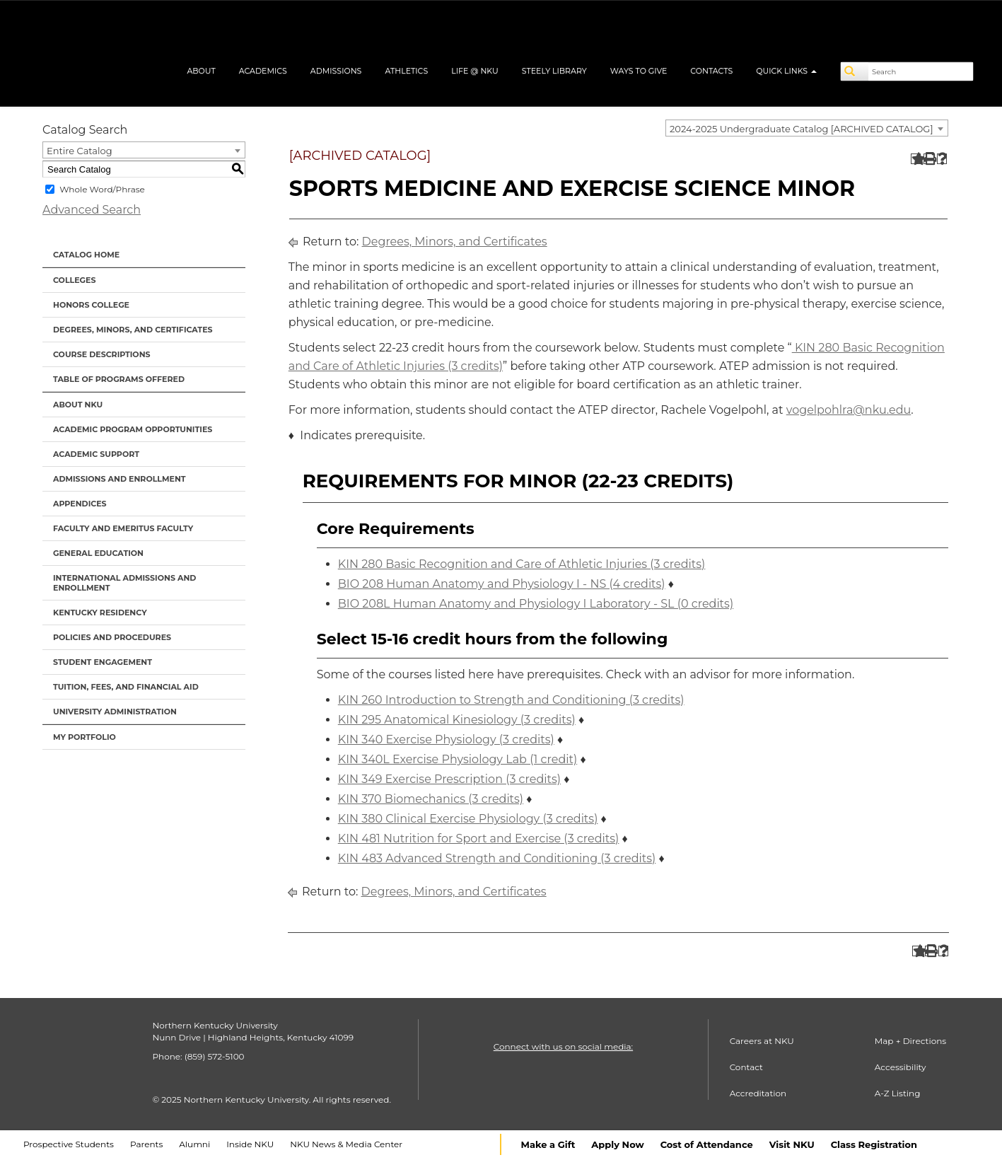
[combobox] (806, 128)
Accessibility (900, 1067)
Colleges (74, 280)
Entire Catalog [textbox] (79, 150)
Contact (746, 1067)
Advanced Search (91, 209)
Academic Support (96, 454)
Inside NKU (250, 1144)
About (201, 71)
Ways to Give (639, 71)
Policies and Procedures (112, 637)
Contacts (711, 71)
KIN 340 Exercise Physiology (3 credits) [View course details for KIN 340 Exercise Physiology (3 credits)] (446, 739)
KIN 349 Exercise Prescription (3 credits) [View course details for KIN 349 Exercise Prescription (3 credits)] (449, 779)
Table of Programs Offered (119, 379)
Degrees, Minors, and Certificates (133, 330)
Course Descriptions (102, 354)
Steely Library (554, 71)
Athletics (406, 71)
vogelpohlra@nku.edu (848, 410)
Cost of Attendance (706, 1144)
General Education (98, 553)
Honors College (91, 305)
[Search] (855, 71)
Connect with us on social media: (563, 1046)
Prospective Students (68, 1144)
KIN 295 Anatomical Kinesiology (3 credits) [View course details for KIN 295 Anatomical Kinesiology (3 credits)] (457, 719)
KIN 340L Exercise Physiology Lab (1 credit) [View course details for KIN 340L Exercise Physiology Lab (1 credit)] (457, 759)
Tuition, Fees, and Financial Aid (126, 687)
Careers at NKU (762, 1040)
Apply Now (617, 1144)
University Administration (115, 711)
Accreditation (758, 1093)
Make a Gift (548, 1144)
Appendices (80, 504)
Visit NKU (792, 1144)
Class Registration (874, 1144)
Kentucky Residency (100, 612)
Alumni (194, 1144)
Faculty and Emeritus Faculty (123, 528)
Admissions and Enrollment (119, 479)
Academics (263, 71)
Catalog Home (86, 255)
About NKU (78, 405)
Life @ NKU (475, 71)
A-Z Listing (898, 1093)
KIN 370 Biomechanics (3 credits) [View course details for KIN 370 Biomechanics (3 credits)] (430, 799)
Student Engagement (102, 662)
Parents (146, 1144)
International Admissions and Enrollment (124, 583)
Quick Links (786, 71)
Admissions (336, 71)
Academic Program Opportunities (132, 429)
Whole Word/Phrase (102, 189)
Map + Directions (910, 1040)
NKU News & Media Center (346, 1144)
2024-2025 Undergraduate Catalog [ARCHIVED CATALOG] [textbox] (801, 128)
